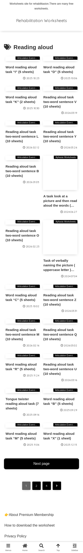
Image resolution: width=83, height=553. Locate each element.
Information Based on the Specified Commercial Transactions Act (32, 512)
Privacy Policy (15, 476)
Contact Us (13, 498)
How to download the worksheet (29, 466)
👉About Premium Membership (29, 455)
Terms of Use (14, 487)
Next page (41, 404)
